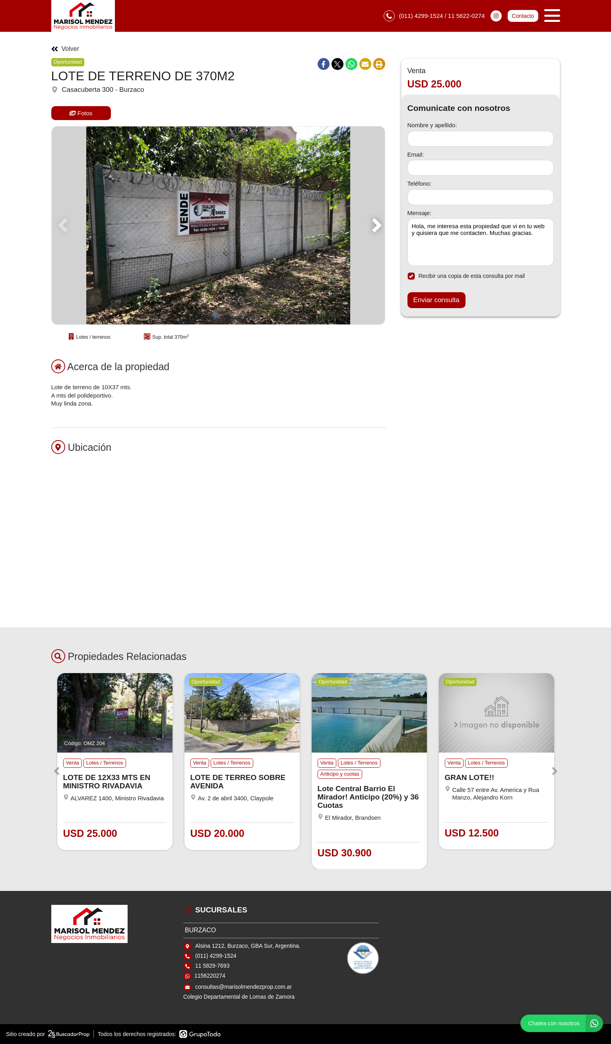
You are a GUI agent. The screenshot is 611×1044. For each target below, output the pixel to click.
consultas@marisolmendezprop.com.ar (243, 987)
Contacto (523, 16)
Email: (415, 154)
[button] (375, 225)
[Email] (480, 168)
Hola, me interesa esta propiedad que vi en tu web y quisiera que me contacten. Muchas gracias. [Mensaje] (480, 242)
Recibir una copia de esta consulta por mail (466, 276)
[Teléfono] (480, 197)
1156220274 (209, 975)
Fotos (81, 113)
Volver (65, 49)
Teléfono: (419, 183)
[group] (218, 225)
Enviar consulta (436, 300)
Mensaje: (419, 213)
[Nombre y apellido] (480, 139)
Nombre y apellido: (432, 125)
